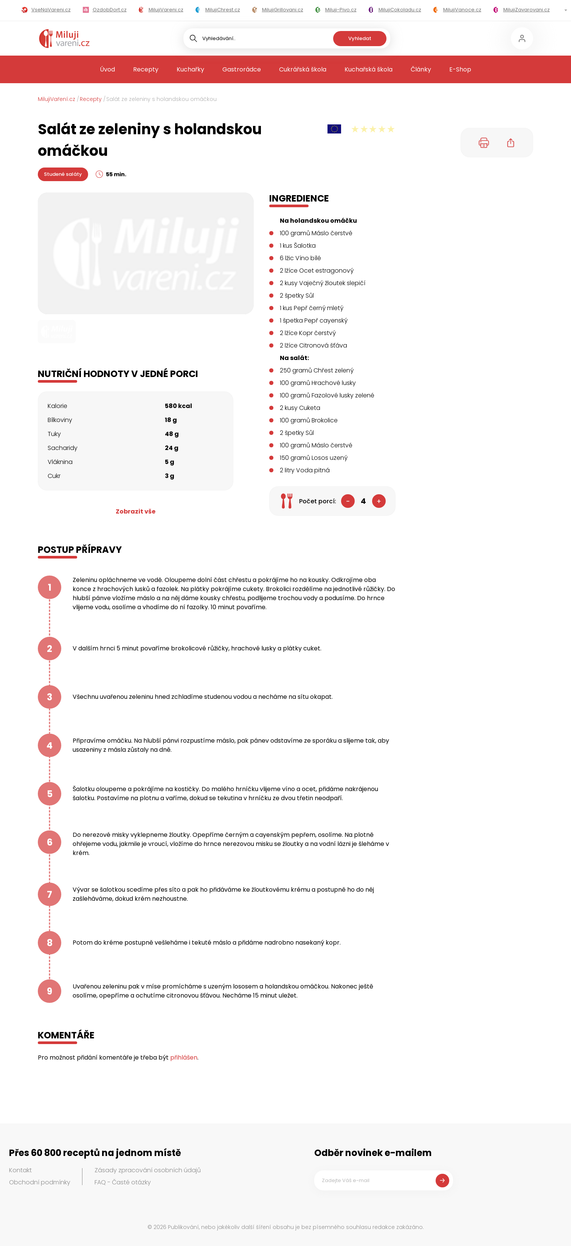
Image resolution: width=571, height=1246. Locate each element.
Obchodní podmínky (39, 1182)
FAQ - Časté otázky (123, 1182)
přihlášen (183, 1057)
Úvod (107, 69)
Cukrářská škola (302, 69)
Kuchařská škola (368, 69)
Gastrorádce (241, 69)
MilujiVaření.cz (56, 99)
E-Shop (460, 69)
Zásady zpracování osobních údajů (148, 1170)
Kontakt (20, 1170)
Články (421, 69)
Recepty (145, 69)
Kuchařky (190, 69)
